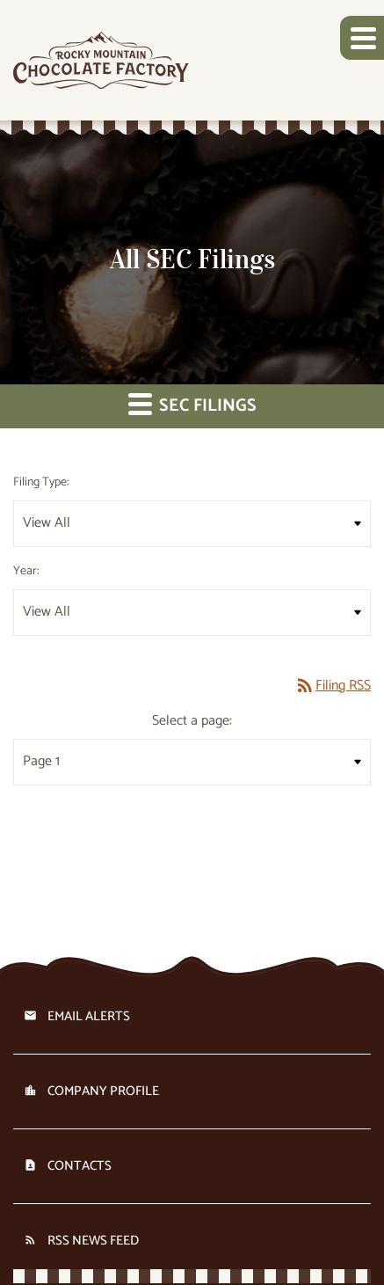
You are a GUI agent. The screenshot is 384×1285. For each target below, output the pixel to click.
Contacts (79, 1166)
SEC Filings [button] (192, 405)
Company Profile (103, 1091)
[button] (362, 38)
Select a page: (192, 721)
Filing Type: (41, 482)
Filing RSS (332, 685)
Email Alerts (88, 1016)
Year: (26, 571)
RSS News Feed (93, 1241)
